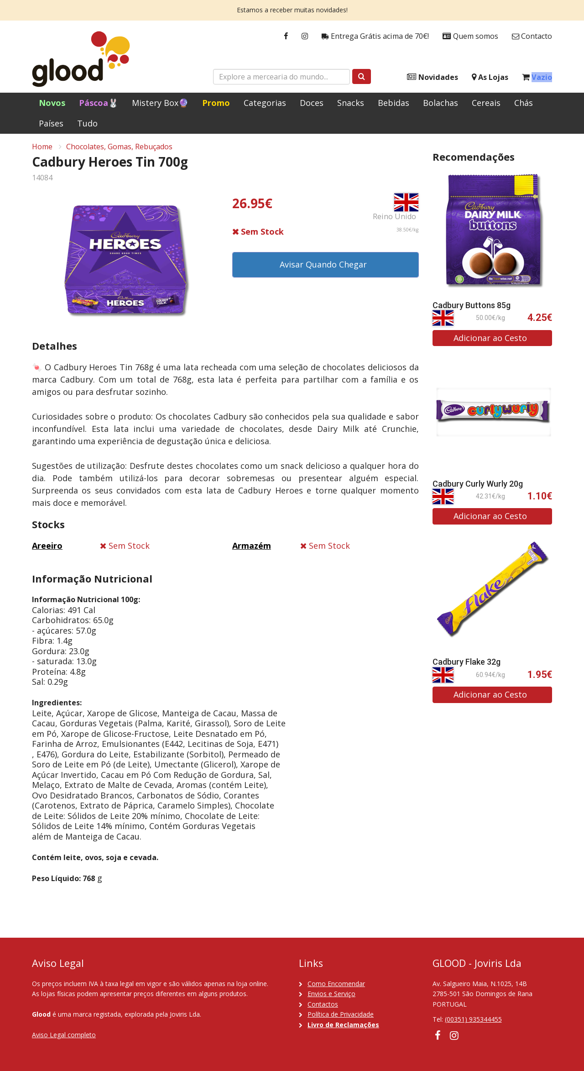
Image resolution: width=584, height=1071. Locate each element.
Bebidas (393, 102)
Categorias (265, 102)
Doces (311, 102)
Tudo (87, 123)
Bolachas (440, 102)
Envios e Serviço (331, 993)
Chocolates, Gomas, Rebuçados (119, 149)
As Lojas (490, 77)
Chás (523, 102)
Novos (52, 102)
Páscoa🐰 (98, 102)
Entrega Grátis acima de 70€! (375, 36)
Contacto (532, 36)
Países (51, 123)
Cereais (486, 102)
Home (42, 149)
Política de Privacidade (341, 1014)
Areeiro (47, 548)
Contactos (323, 1004)
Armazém (251, 548)
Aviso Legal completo (64, 1034)
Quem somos (470, 36)
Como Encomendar (336, 983)
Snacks (350, 102)
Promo (216, 102)
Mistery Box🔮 (160, 102)
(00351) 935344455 (473, 1019)
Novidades (432, 77)
